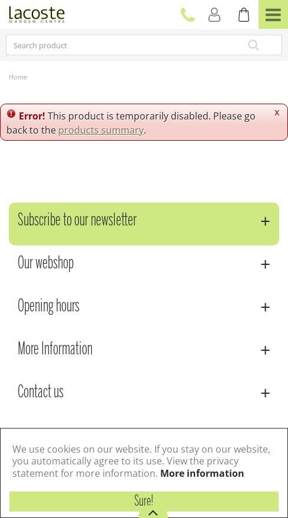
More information (202, 473)
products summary (101, 130)
